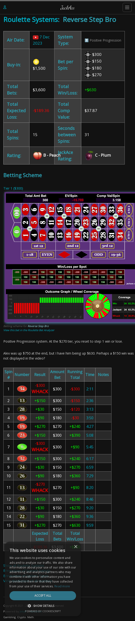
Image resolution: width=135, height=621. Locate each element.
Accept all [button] (67, 596)
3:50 (89, 417)
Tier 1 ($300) (13, 188)
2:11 (89, 389)
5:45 (89, 447)
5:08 (89, 435)
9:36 (89, 516)
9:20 (89, 507)
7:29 (89, 475)
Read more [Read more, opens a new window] (112, 586)
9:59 (89, 525)
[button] (67, 605)
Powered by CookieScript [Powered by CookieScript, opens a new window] (68, 611)
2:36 (89, 400)
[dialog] (67, 586)
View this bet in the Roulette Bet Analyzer (28, 330)
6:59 (89, 467)
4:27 (89, 426)
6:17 (89, 458)
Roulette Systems (30, 19)
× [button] (125, 561)
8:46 (89, 499)
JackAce (67, 7)
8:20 (89, 487)
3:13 (89, 409)
